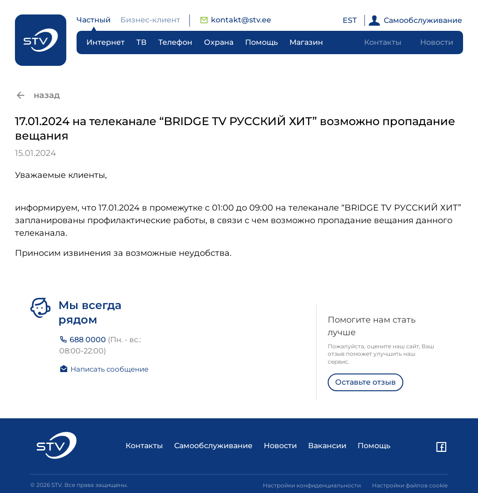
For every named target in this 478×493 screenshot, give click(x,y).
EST (350, 20)
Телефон (175, 42)
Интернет (105, 42)
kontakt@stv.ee (235, 19)
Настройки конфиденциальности (312, 485)
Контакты (382, 42)
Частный (94, 19)
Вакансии (327, 445)
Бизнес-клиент (150, 19)
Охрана (218, 42)
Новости (436, 42)
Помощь (261, 42)
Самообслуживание (415, 20)
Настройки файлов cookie (410, 485)
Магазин (306, 42)
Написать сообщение (103, 368)
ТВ (141, 42)
